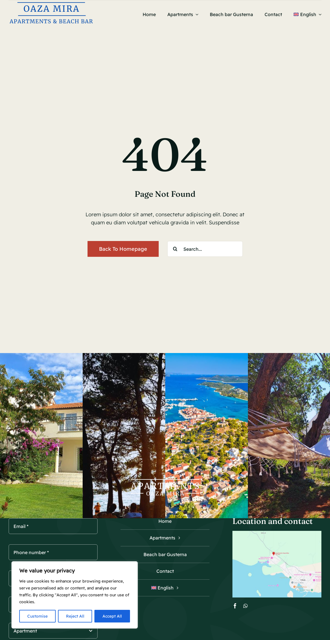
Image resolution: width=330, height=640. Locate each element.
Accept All (112, 616)
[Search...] (205, 249)
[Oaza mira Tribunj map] (276, 533)
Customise (37, 616)
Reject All (75, 616)
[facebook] (235, 605)
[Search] (175, 249)
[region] (74, 595)
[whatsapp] (245, 605)
